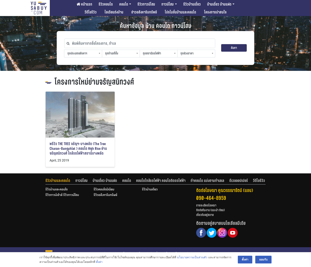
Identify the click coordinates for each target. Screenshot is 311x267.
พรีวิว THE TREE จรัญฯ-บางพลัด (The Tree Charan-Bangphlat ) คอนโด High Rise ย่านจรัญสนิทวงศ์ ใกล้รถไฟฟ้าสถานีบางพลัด (78, 148)
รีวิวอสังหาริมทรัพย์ (105, 195)
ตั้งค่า (99, 261)
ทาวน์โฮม (167, 4)
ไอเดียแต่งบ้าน (114, 12)
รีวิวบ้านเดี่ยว (192, 4)
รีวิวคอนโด (106, 4)
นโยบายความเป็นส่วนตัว (192, 257)
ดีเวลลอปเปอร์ (238, 180)
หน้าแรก (84, 4)
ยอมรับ (263, 259)
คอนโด (123, 4)
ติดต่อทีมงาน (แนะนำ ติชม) (210, 210)
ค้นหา (234, 48)
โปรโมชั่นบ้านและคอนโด (180, 12)
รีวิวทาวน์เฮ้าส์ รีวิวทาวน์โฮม (62, 195)
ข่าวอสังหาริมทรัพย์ (144, 12)
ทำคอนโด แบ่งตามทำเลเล (207, 180)
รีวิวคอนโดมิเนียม (104, 189)
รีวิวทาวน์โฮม (146, 4)
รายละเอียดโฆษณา (206, 205)
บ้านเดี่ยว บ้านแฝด (219, 4)
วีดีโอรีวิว (90, 12)
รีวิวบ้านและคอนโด (57, 180)
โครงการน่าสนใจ (215, 12)
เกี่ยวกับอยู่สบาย (205, 215)
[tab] (60, 180)
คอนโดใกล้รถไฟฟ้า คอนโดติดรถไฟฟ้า (160, 180)
